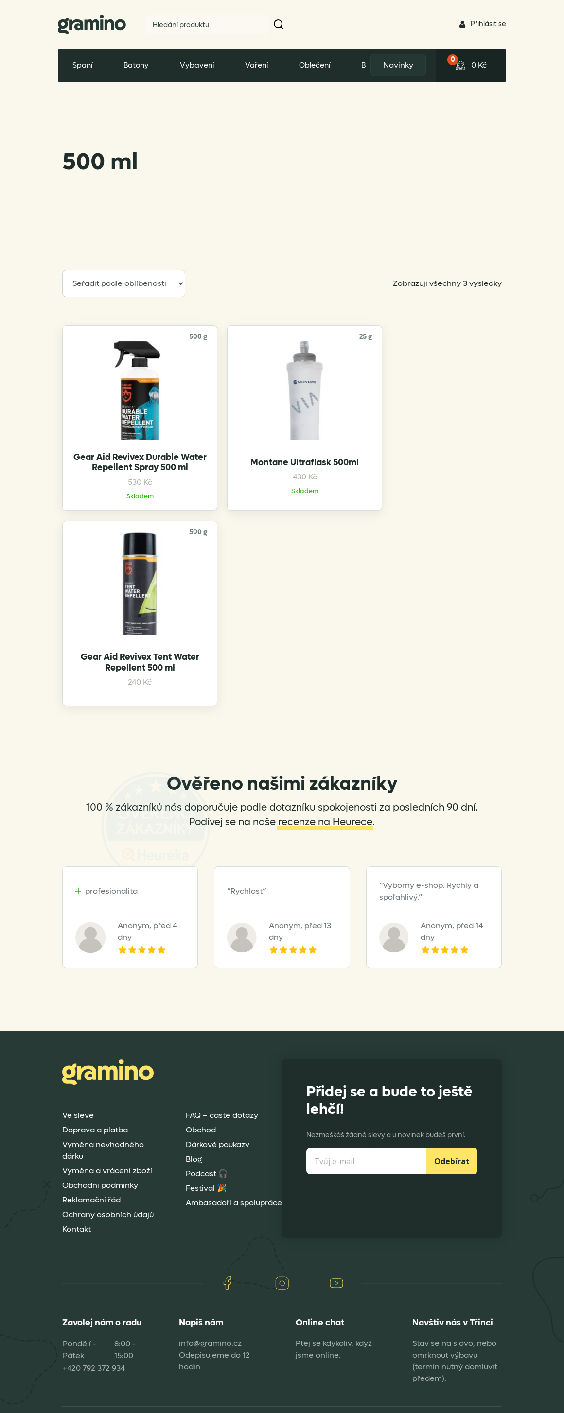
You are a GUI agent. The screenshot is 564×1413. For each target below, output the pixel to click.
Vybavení (197, 65)
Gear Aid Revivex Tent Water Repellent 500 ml (338, 512)
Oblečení (314, 65)
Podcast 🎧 (207, 1037)
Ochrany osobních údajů (108, 1078)
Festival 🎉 (206, 1051)
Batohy (136, 65)
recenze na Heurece (325, 685)
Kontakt (76, 1092)
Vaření (256, 65)
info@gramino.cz (210, 1207)
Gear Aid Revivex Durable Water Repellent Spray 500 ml (113, 508)
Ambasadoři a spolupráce (234, 1066)
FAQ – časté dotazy (222, 978)
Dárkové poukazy (217, 1008)
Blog (194, 1022)
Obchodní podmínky (100, 1048)
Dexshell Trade (466, 1401)
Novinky (396, 65)
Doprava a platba (95, 993)
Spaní (82, 65)
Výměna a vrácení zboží (107, 1034)
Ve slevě (78, 978)
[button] (279, 24)
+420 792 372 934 (94, 1232)
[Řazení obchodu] (123, 283)
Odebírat (452, 1024)
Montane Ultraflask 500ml (226, 508)
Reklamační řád (91, 1063)
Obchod (201, 993)
